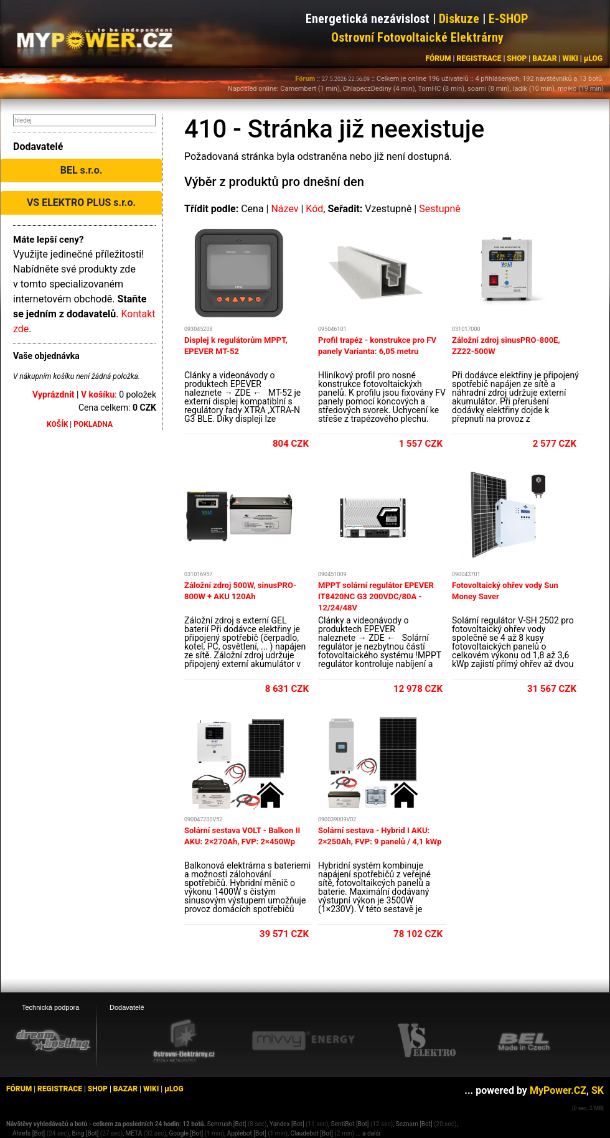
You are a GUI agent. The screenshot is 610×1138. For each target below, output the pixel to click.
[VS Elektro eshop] (427, 1041)
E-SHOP (508, 18)
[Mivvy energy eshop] (303, 1040)
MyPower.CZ (558, 1090)
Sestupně (440, 209)
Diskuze (459, 18)
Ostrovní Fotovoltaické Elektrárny (417, 37)
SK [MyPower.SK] (597, 1090)
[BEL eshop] (524, 1041)
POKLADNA (93, 424)
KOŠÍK (57, 424)
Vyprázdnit (53, 394)
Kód (314, 209)
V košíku (98, 394)
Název (284, 209)
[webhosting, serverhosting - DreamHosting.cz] (52, 1040)
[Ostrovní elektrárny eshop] (184, 1041)
